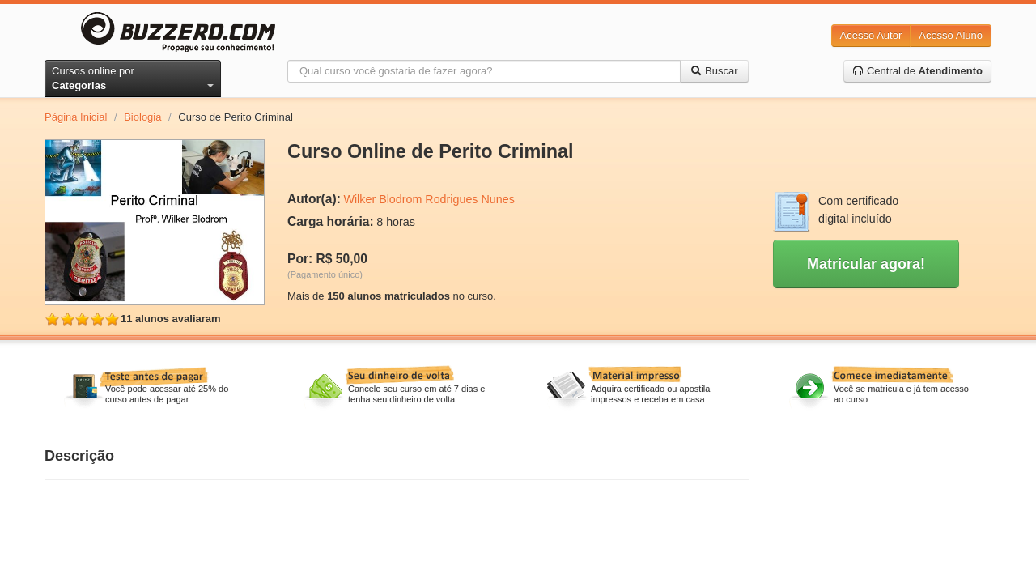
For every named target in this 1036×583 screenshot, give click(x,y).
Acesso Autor (871, 35)
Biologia (142, 117)
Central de (917, 71)
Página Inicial (76, 117)
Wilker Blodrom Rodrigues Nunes (428, 199)
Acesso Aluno (951, 35)
